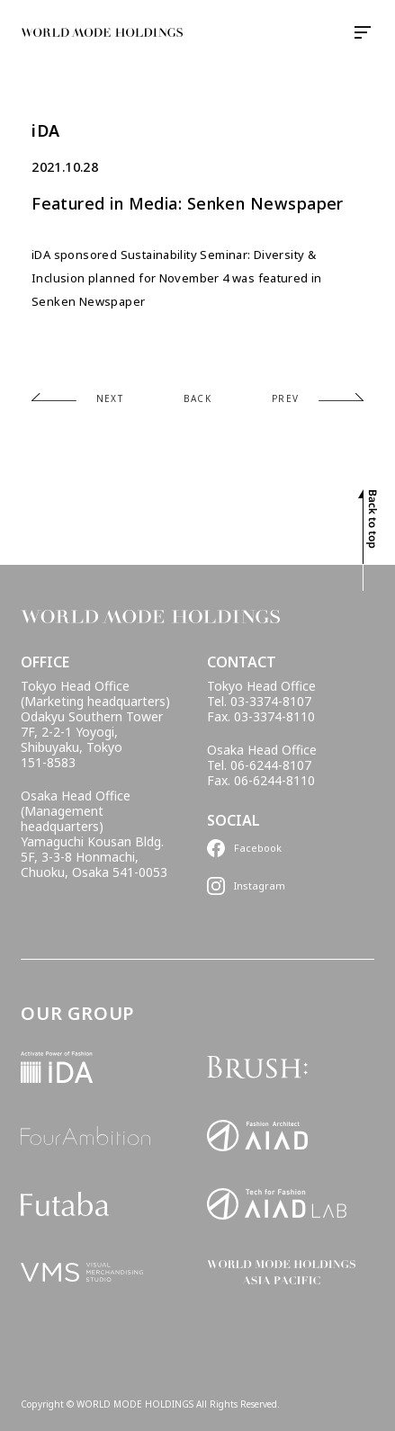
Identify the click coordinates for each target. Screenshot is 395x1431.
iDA (45, 131)
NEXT (110, 398)
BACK (198, 398)
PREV (286, 398)
